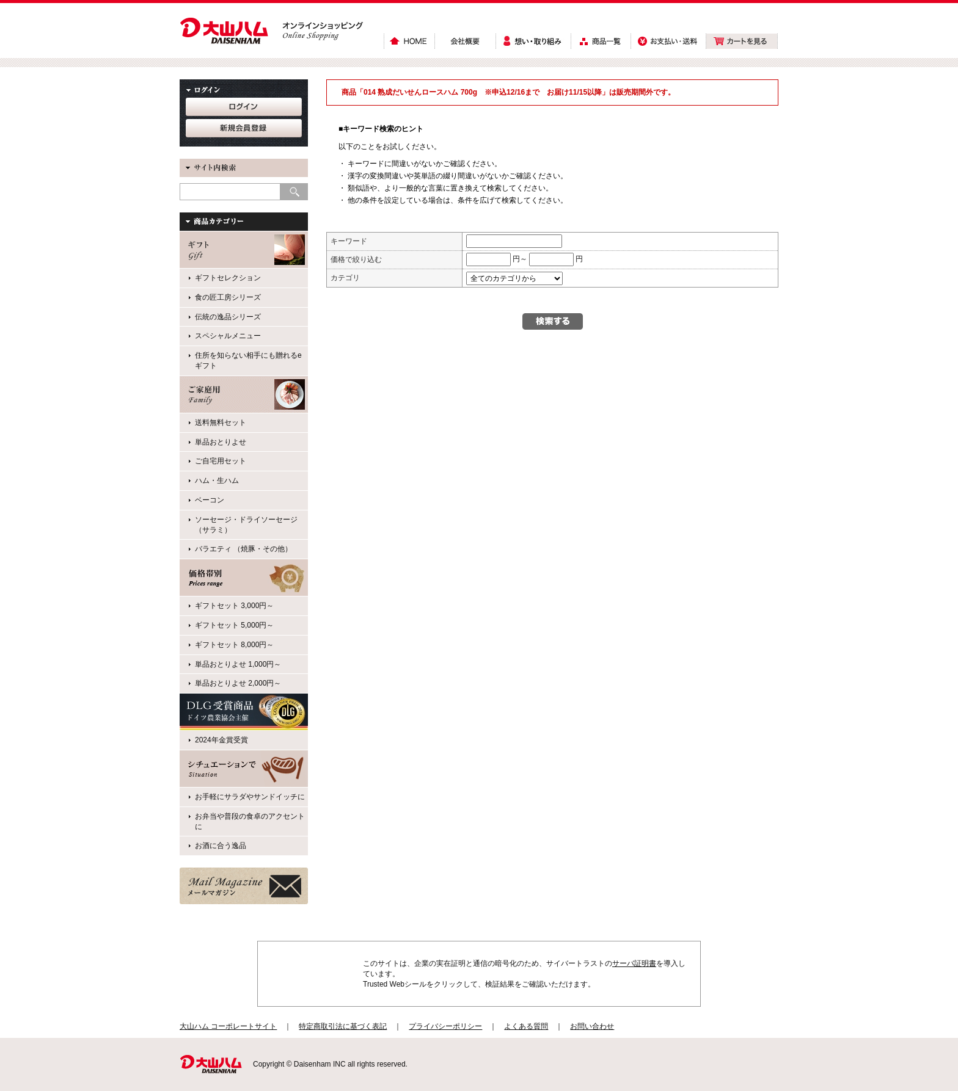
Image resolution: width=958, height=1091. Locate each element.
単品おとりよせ (220, 442)
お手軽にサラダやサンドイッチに (250, 796)
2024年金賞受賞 (221, 740)
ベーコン (209, 500)
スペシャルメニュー (228, 336)
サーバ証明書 (634, 963)
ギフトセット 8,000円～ (234, 644)
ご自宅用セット (220, 461)
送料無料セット (220, 422)
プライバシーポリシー (445, 1026)
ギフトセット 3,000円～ (234, 605)
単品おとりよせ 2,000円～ (238, 683)
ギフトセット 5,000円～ (234, 625)
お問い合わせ (592, 1026)
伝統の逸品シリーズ (228, 317)
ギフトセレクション (228, 278)
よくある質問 (526, 1026)
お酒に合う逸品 (220, 845)
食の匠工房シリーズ (228, 297)
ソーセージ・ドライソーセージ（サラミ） (246, 524)
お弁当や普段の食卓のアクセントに (250, 821)
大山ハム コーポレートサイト (228, 1026)
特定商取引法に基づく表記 (343, 1026)
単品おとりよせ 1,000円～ (238, 664)
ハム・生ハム (217, 480)
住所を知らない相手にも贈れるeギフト (248, 360)
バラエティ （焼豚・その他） (243, 549)
